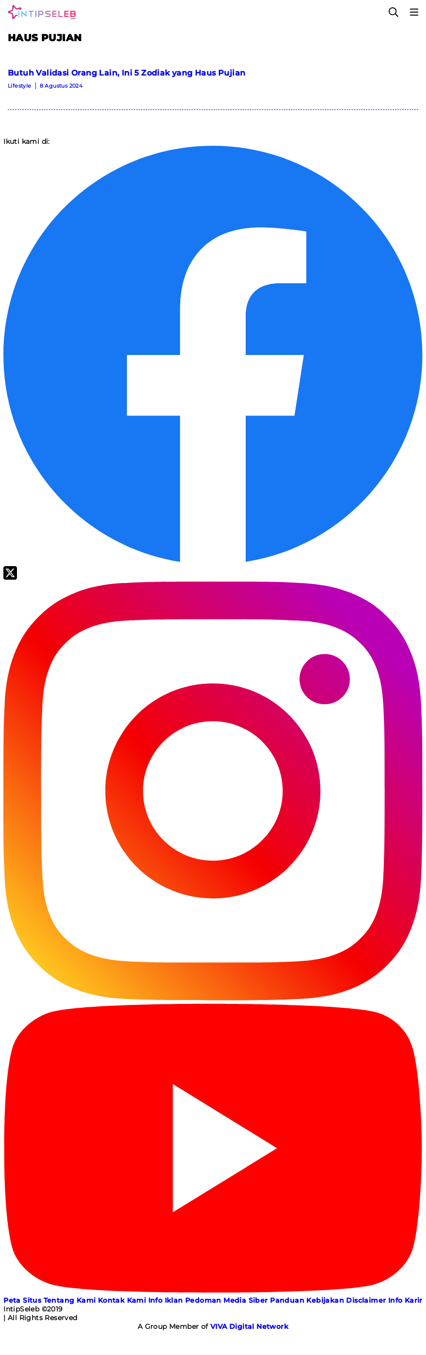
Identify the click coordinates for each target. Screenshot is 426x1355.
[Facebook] (212, 561)
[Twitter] (10, 577)
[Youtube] (212, 1291)
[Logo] (39, 12)
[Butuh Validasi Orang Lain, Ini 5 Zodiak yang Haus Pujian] (213, 82)
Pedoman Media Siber (226, 1300)
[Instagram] (212, 998)
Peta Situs (22, 1300)
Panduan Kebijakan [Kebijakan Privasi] (307, 1300)
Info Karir (405, 1300)
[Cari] (393, 12)
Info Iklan (165, 1300)
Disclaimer (366, 1300)
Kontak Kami (122, 1300)
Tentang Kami (70, 1300)
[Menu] (414, 12)
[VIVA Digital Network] (249, 1326)
